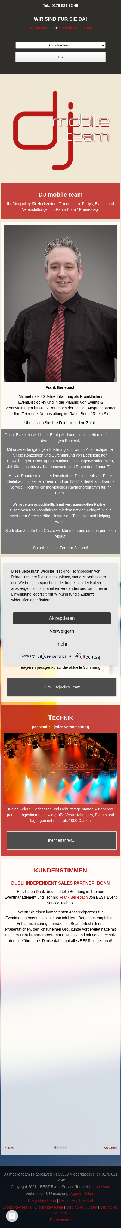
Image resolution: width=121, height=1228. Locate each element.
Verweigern (61, 631)
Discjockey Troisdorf (76, 1200)
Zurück (9, 1148)
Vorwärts (110, 1148)
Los (60, 57)
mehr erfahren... (61, 840)
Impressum (100, 1187)
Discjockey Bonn (42, 1200)
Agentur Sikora (83, 1193)
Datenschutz (60, 1220)
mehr (61, 644)
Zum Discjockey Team (61, 687)
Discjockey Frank (17, 1207)
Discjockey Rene (49, 1207)
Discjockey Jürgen (81, 1207)
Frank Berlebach (74, 897)
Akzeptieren (62, 618)
